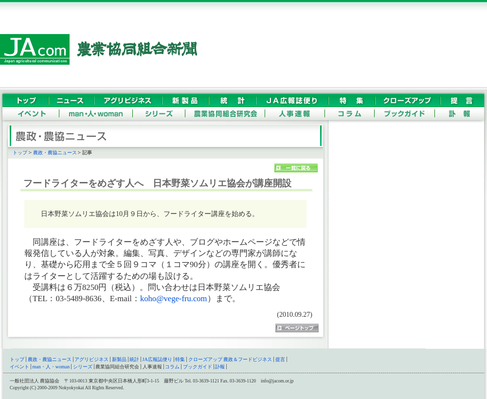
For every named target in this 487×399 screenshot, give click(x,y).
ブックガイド (197, 366)
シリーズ (82, 366)
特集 (180, 359)
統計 (134, 359)
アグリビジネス (91, 359)
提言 (280, 359)
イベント (19, 366)
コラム (172, 366)
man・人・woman (51, 366)
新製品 (119, 359)
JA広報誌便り (157, 359)
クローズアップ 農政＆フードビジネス (230, 359)
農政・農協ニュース (55, 152)
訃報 (220, 366)
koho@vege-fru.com (173, 298)
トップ (20, 152)
